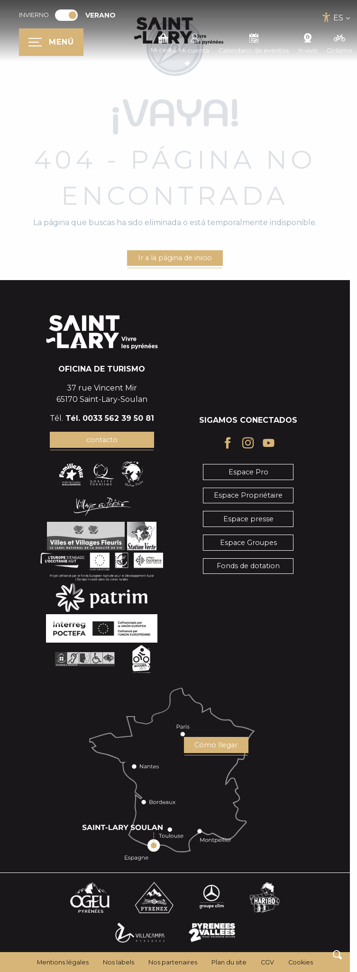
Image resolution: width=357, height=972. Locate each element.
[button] (337, 954)
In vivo (307, 42)
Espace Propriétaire (248, 495)
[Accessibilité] (326, 17)
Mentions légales (63, 962)
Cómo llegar (216, 745)
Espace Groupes (248, 542)
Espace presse (248, 519)
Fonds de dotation (248, 566)
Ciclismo (339, 42)
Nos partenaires (172, 962)
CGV (267, 962)
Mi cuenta (194, 42)
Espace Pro (248, 472)
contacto (102, 440)
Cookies (300, 962)
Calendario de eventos (254, 42)
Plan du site (229, 962)
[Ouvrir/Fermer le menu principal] (51, 42)
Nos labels (118, 962)
